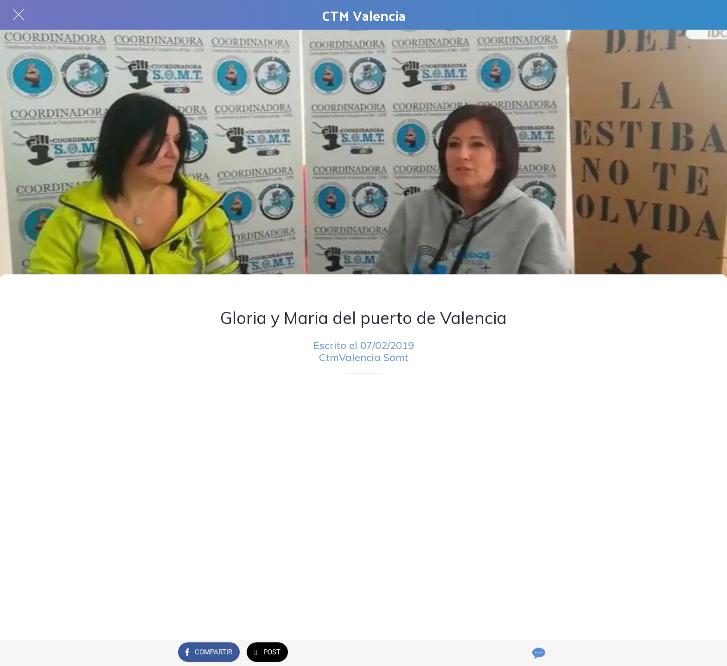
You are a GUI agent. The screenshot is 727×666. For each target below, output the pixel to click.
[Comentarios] (538, 653)
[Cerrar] (18, 14)
